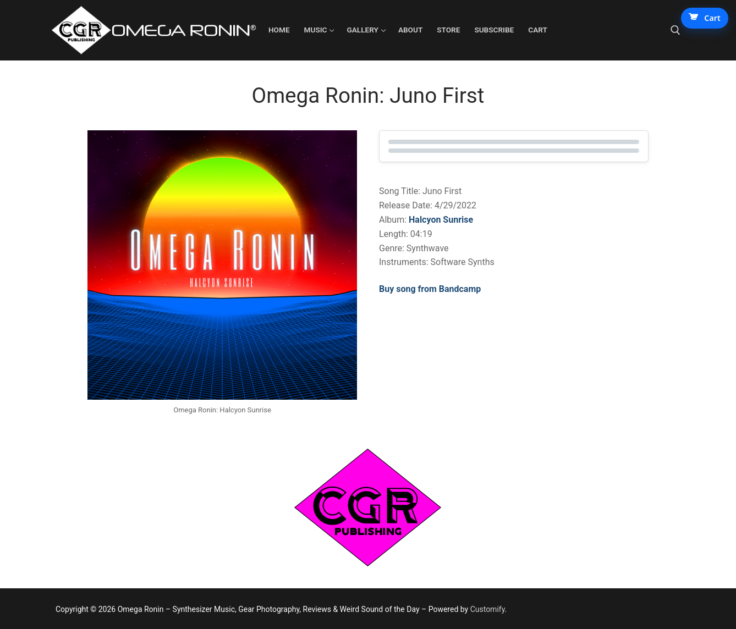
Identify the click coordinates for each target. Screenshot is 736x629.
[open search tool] (675, 30)
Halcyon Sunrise (441, 219)
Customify (487, 609)
